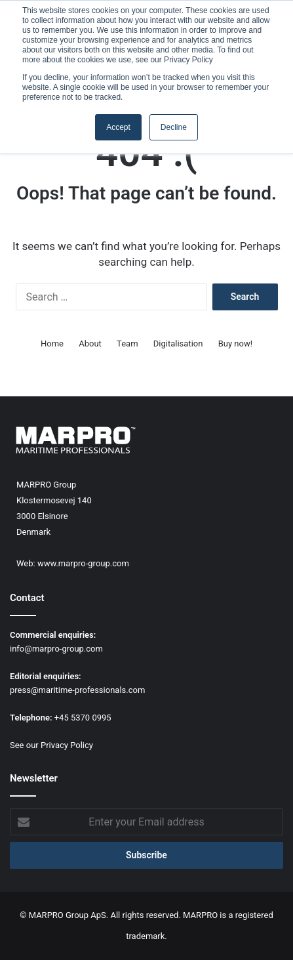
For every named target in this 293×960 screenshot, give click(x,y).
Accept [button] (118, 127)
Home (52, 343)
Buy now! (235, 343)
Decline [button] (174, 127)
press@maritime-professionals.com (77, 690)
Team (127, 343)
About (90, 343)
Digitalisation (178, 343)
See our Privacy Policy (51, 745)
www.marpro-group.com (83, 563)
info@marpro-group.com (56, 649)
